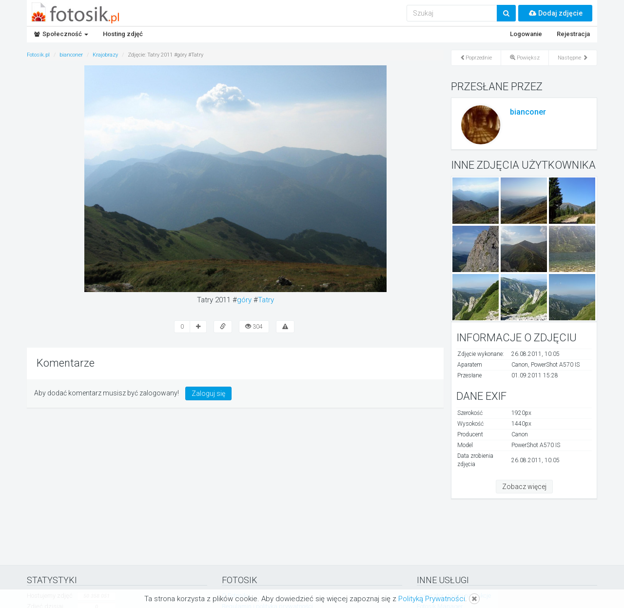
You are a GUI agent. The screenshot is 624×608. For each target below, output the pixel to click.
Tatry (266, 299)
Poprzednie (476, 58)
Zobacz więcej (524, 486)
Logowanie (526, 34)
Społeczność (61, 34)
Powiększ (525, 58)
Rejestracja (573, 34)
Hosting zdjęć (123, 34)
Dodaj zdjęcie (555, 13)
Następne (573, 58)
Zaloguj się (208, 393)
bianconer (528, 112)
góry (244, 299)
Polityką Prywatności (431, 598)
